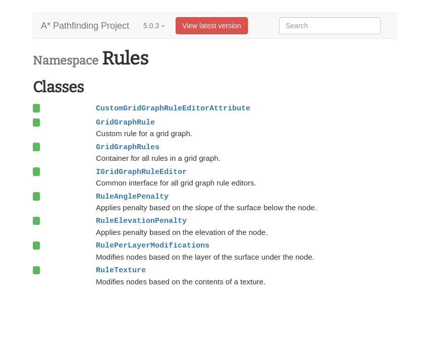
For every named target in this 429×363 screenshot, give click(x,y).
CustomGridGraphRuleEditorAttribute (173, 108)
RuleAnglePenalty (132, 197)
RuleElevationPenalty (141, 221)
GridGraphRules (127, 147)
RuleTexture (121, 270)
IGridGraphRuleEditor (141, 172)
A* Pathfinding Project (85, 26)
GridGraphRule (125, 122)
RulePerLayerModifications (152, 245)
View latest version (211, 26)
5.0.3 (154, 26)
